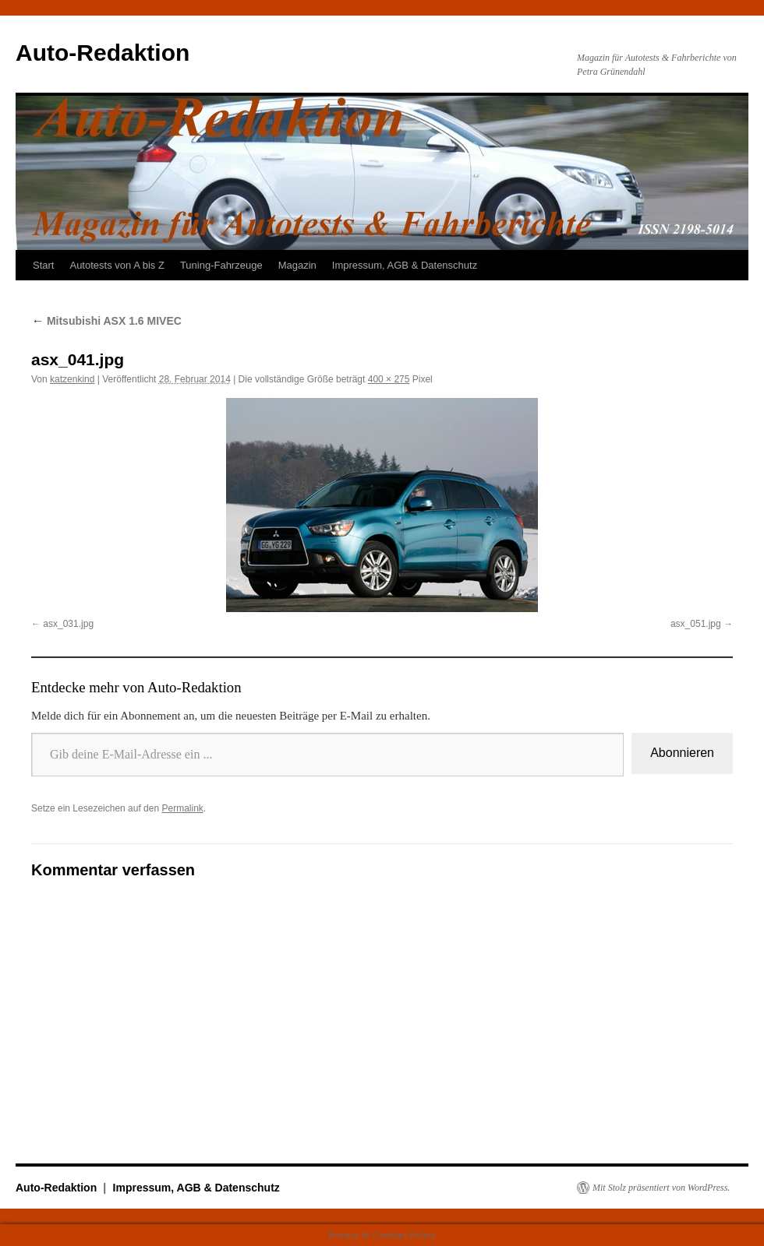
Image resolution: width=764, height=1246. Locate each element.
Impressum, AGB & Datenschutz (404, 265)
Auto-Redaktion (102, 52)
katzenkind (72, 379)
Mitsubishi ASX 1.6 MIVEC (106, 321)
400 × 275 (389, 379)
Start (43, 265)
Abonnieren (682, 752)
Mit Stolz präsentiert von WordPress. (661, 1187)
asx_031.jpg (68, 623)
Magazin (297, 265)
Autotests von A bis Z (116, 265)
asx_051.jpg (695, 623)
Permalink (182, 808)
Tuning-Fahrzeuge (221, 265)
